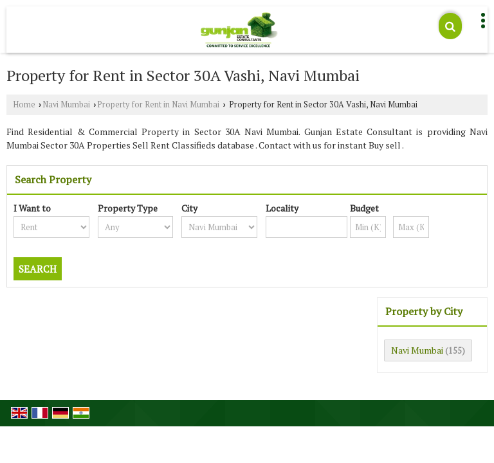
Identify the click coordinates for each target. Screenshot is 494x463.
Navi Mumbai (66, 104)
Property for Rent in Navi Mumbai (158, 104)
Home (24, 104)
